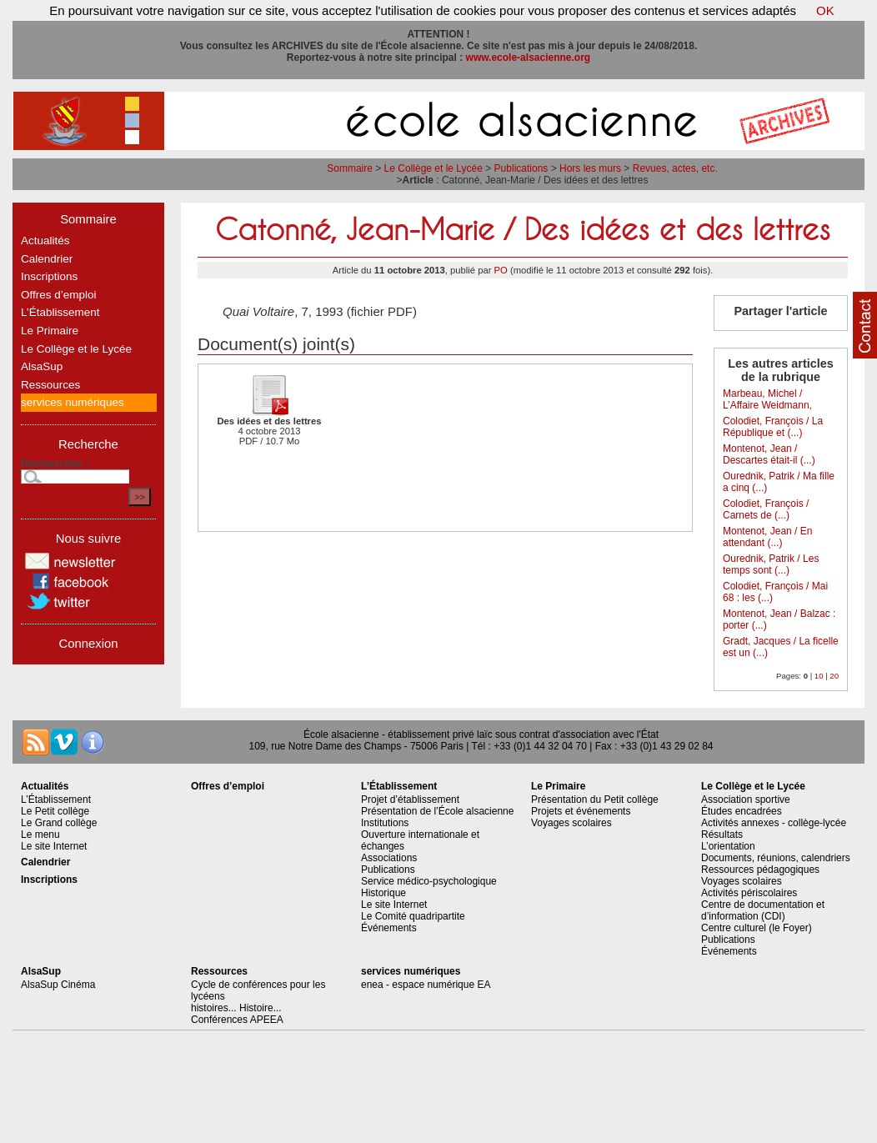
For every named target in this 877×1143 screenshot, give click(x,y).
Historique (383, 893)
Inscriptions (49, 276)
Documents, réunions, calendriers (775, 858)
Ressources (50, 384)
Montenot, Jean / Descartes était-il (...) (769, 454)
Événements (389, 928)
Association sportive (745, 799)
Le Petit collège (55, 811)
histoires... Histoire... (236, 1008)
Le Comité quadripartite (413, 916)
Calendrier (47, 259)
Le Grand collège (59, 823)
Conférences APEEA (237, 1019)
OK (825, 10)
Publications (521, 168)
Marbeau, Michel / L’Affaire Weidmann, (767, 399)
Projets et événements (580, 811)
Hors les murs (590, 168)
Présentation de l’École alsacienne (437, 811)
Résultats (722, 834)
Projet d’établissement (410, 799)
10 (819, 675)
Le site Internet (54, 846)
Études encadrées (741, 811)
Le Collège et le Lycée (433, 168)
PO (501, 270)
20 (834, 675)
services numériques (72, 402)
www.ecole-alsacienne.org (528, 57)
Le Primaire (49, 330)
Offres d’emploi (59, 294)
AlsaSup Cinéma (58, 984)
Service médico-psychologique (429, 881)
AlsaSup (42, 366)
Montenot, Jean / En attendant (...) (767, 537)
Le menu (40, 834)
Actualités (45, 240)
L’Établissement (60, 312)
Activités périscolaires (749, 893)
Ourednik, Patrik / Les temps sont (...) (771, 564)
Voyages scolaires (571, 823)
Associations (389, 858)
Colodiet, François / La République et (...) (773, 427)
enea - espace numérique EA (425, 984)
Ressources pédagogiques (760, 869)
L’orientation (728, 846)
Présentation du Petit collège (595, 799)
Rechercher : (55, 463)
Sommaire (350, 168)
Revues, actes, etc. (675, 168)
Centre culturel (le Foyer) (756, 928)
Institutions (384, 823)
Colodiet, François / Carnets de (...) (766, 509)
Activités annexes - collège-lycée (773, 823)
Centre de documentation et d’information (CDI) (762, 910)
